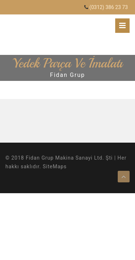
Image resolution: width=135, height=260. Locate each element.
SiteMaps (55, 166)
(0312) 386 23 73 (108, 7)
